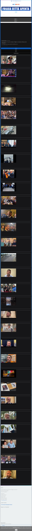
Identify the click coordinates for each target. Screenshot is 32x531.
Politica (15, 21)
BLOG (16, 51)
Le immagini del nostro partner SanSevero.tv (10, 44)
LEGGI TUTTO (5, 45)
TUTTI (16, 48)
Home (15, 18)
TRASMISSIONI (16, 53)
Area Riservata (4, 500)
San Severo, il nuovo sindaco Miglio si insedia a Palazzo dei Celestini (14, 42)
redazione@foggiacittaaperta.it (16, 1)
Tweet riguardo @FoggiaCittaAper (6, 504)
